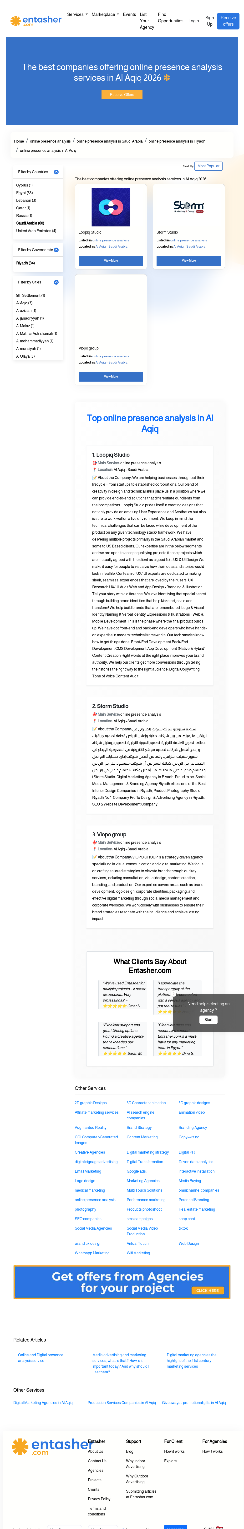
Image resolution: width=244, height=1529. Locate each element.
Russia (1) (24, 216)
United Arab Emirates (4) (36, 231)
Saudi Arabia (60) (30, 223)
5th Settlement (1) (30, 295)
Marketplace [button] (104, 14)
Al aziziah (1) (26, 311)
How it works (174, 1451)
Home (19, 141)
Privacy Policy (99, 1499)
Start (208, 1020)
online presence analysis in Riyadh (177, 141)
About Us (95, 1451)
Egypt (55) (24, 193)
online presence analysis (50, 141)
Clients (93, 1489)
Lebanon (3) (26, 200)
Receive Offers (122, 95)
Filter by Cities (29, 282)
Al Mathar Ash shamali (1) (36, 333)
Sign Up (209, 21)
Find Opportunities (170, 17)
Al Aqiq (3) (24, 303)
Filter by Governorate (35, 250)
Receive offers (228, 21)
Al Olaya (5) (25, 356)
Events (129, 14)
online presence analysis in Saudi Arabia (110, 141)
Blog (129, 1451)
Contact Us (97, 1461)
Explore (170, 1461)
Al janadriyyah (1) (30, 318)
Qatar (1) (23, 208)
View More (111, 260)
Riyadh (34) (25, 263)
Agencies (95, 1470)
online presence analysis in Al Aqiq (48, 151)
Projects (95, 1480)
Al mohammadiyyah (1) (34, 341)
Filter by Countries (33, 172)
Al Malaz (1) (25, 326)
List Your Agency (147, 21)
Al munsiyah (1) (28, 349)
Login (193, 21)
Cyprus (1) (24, 185)
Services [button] (75, 14)
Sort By (188, 166)
